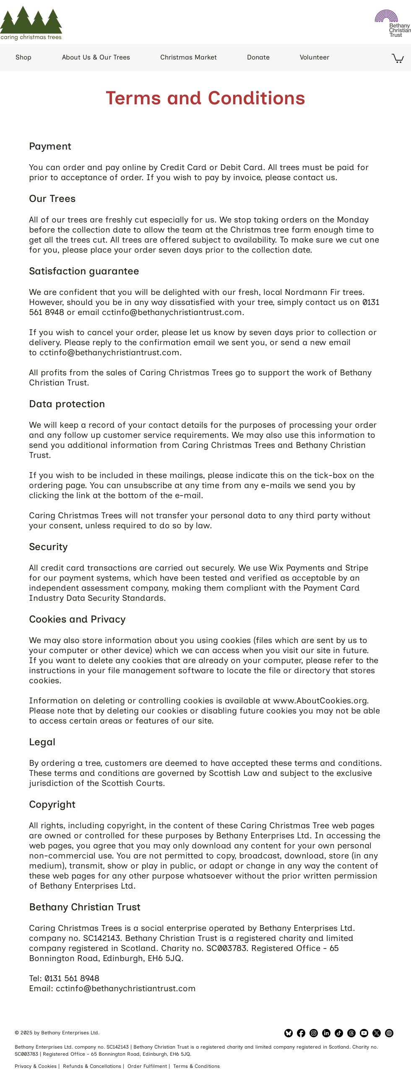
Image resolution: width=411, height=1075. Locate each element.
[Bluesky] (288, 1033)
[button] (398, 58)
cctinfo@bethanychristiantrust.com (172, 312)
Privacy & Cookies (36, 1066)
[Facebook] (301, 1033)
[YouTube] (364, 1033)
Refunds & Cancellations (93, 1066)
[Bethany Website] (389, 1033)
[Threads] (351, 1033)
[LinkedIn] (314, 1033)
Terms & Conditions (196, 1066)
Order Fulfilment (148, 1066)
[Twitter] (376, 1033)
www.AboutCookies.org (320, 700)
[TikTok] (339, 1033)
